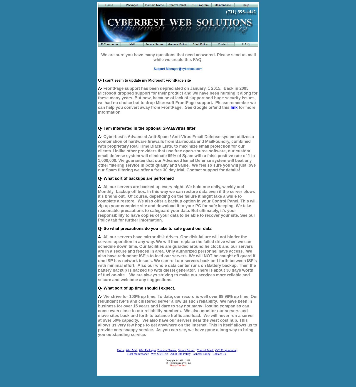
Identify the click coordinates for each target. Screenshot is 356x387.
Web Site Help (159, 353)
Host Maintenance (138, 353)
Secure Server (186, 350)
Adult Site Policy (180, 353)
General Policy (201, 353)
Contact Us (219, 353)
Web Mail (131, 350)
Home (120, 350)
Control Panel (205, 350)
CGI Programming (226, 350)
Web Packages (147, 350)
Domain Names (166, 350)
